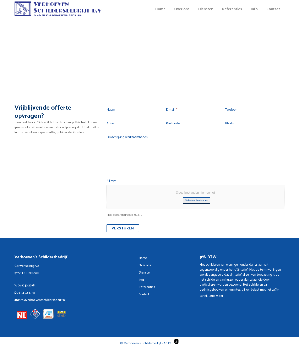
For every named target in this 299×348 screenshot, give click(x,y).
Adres (111, 123)
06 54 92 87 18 (25, 292)
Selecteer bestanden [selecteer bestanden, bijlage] (196, 200)
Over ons (145, 265)
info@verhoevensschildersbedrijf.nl (40, 300)
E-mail (171, 110)
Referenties (147, 287)
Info (141, 279)
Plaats (229, 123)
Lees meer (215, 295)
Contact (144, 294)
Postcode (173, 123)
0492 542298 (25, 285)
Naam (111, 110)
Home (143, 258)
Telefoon (231, 110)
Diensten (145, 272)
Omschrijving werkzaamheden (127, 137)
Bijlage (111, 180)
